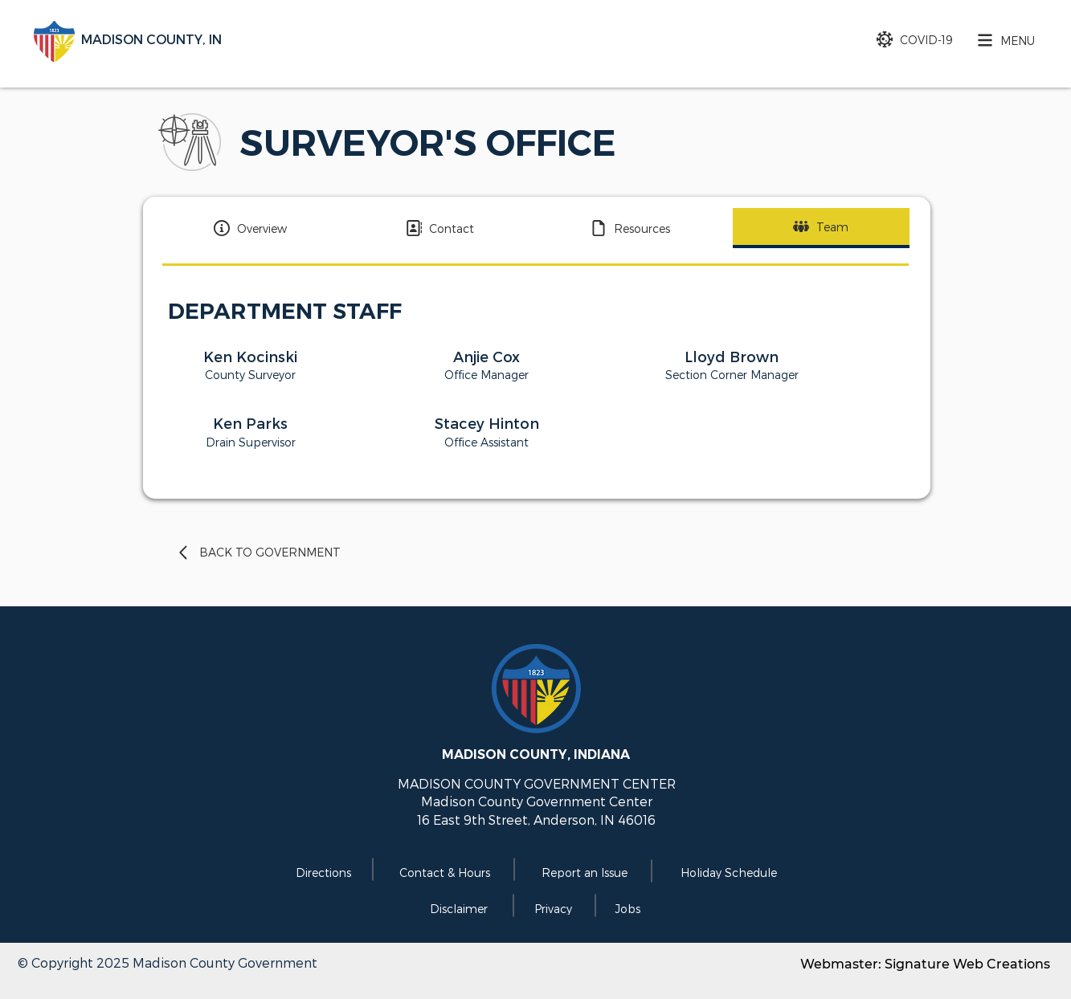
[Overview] (250, 228)
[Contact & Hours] (443, 872)
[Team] (821, 228)
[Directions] (322, 872)
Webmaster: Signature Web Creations (925, 964)
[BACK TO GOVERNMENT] (282, 552)
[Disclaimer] (457, 909)
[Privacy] (551, 909)
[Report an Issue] (583, 872)
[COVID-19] (907, 39)
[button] (1002, 40)
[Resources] (630, 228)
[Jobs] (626, 909)
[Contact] (440, 228)
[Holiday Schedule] (727, 872)
